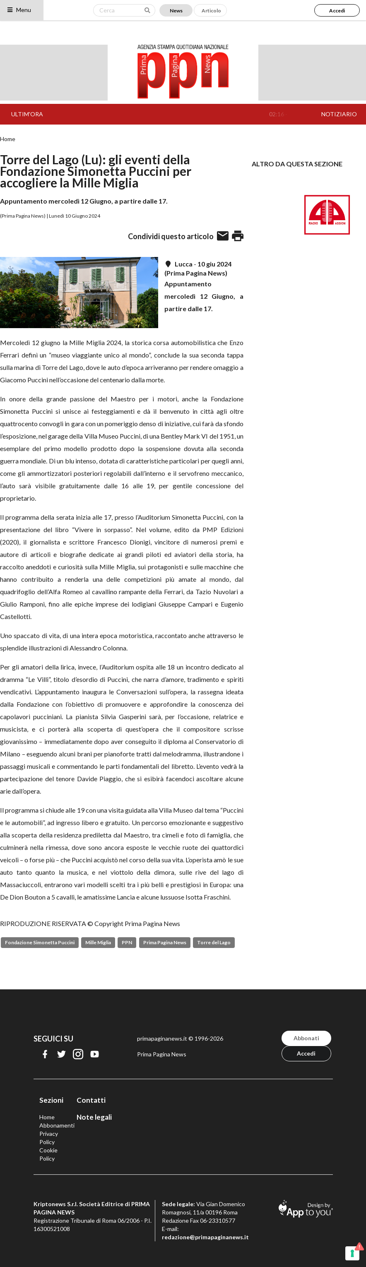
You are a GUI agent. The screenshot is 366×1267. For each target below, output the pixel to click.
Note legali (94, 1117)
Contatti (91, 1100)
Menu (19, 9)
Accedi (337, 10)
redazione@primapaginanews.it (205, 1237)
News (176, 10)
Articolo (211, 10)
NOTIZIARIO (339, 114)
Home (7, 139)
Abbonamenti (57, 1125)
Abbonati (306, 1037)
